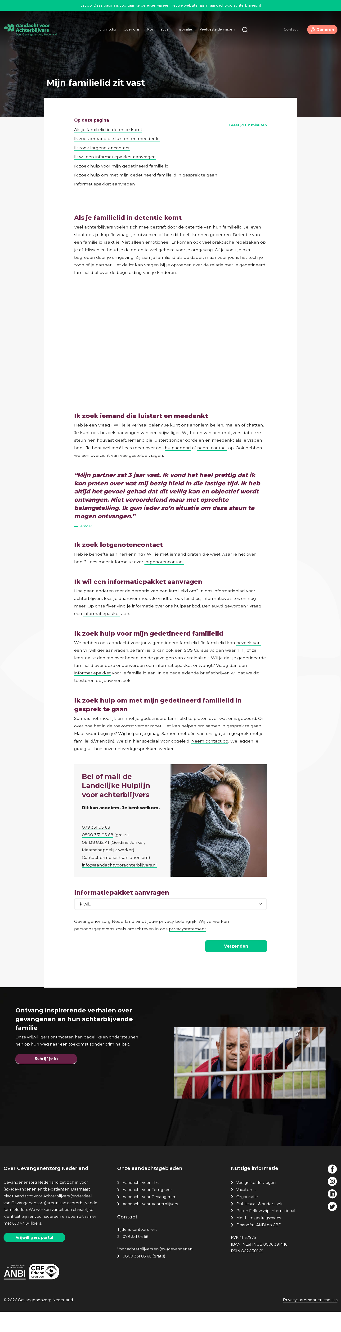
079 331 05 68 (98, 824)
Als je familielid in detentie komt (108, 102)
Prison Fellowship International (265, 1230)
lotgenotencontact (164, 548)
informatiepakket (101, 600)
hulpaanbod (178, 420)
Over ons (129, 34)
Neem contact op (209, 728)
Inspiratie (181, 34)
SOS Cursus (196, 637)
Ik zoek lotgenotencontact (102, 120)
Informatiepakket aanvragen (104, 157)
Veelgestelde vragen (214, 34)
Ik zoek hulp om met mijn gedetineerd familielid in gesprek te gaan (145, 147)
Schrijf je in (46, 1075)
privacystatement (187, 927)
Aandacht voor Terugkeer (147, 1209)
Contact (286, 34)
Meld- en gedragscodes (258, 1237)
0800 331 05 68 (99, 832)
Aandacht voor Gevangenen (149, 1216)
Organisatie (247, 1216)
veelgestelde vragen (141, 428)
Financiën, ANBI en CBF (258, 1244)
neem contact (212, 420)
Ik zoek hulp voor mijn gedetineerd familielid (121, 138)
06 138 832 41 (97, 839)
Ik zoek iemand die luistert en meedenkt (117, 111)
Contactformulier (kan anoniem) (118, 854)
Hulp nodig (103, 34)
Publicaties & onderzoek (259, 1223)
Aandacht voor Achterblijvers (150, 1223)
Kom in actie (155, 34)
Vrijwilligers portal (34, 1257)
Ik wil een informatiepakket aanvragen (115, 129)
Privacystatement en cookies (310, 1322)
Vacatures (246, 1209)
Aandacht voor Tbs (140, 1202)
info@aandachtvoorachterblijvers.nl (121, 862)
